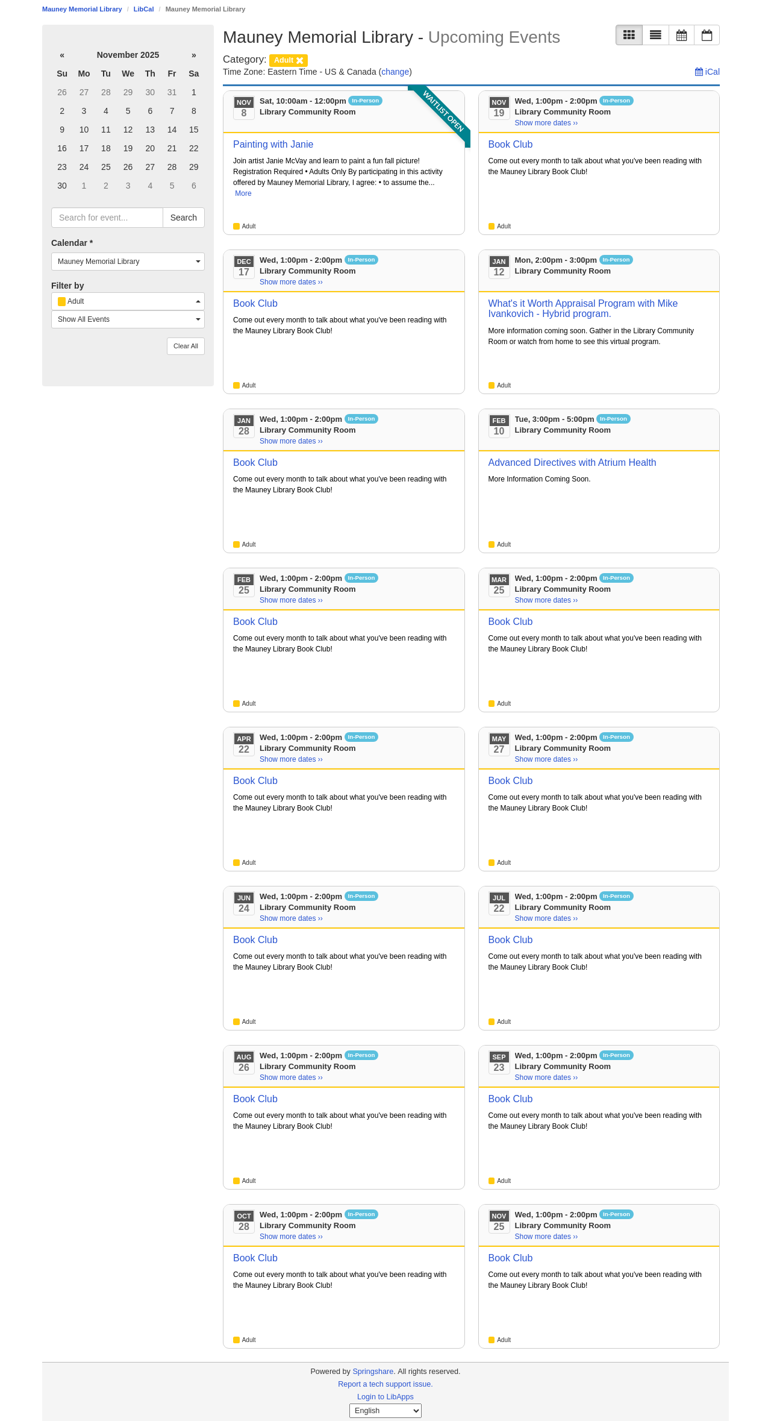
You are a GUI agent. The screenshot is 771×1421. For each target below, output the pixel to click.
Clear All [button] (185, 346)
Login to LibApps (385, 1397)
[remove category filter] (288, 59)
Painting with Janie (273, 144)
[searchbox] (107, 217)
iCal (707, 72)
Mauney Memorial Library (82, 9)
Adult (249, 226)
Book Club (511, 144)
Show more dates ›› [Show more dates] (546, 123)
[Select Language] (385, 1411)
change (395, 72)
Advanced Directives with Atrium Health (573, 462)
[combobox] (128, 262)
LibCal (144, 9)
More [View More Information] (243, 193)
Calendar (72, 243)
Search (183, 217)
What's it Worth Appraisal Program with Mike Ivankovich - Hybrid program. (583, 308)
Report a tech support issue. (385, 1384)
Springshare (372, 1371)
